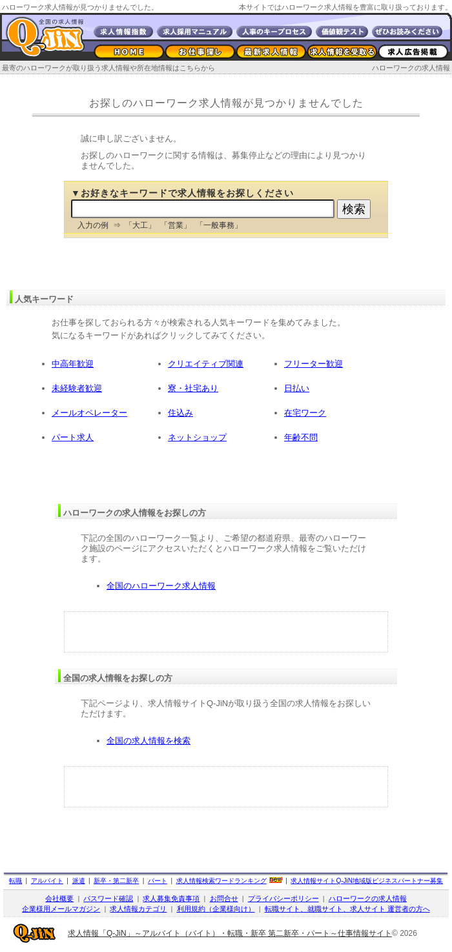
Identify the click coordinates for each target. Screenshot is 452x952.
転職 (15, 880)
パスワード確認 (108, 898)
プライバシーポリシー (283, 898)
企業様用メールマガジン (61, 909)
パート (157, 880)
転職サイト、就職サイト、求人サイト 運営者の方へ (347, 909)
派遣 (78, 880)
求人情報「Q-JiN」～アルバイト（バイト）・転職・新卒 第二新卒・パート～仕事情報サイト (230, 933)
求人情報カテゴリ (138, 909)
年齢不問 (301, 437)
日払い (296, 388)
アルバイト (47, 880)
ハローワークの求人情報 (411, 68)
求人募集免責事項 (171, 898)
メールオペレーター (89, 413)
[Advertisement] (226, 632)
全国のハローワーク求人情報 (161, 586)
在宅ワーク (305, 413)
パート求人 (73, 437)
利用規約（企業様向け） (216, 909)
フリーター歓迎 (313, 364)
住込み (180, 413)
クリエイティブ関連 (205, 364)
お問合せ (224, 898)
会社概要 (59, 898)
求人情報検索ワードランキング (221, 880)
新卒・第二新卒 (116, 880)
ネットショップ (197, 437)
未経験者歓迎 (77, 388)
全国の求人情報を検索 (148, 740)
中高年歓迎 (73, 364)
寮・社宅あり (193, 388)
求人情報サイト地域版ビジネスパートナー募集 (367, 880)
